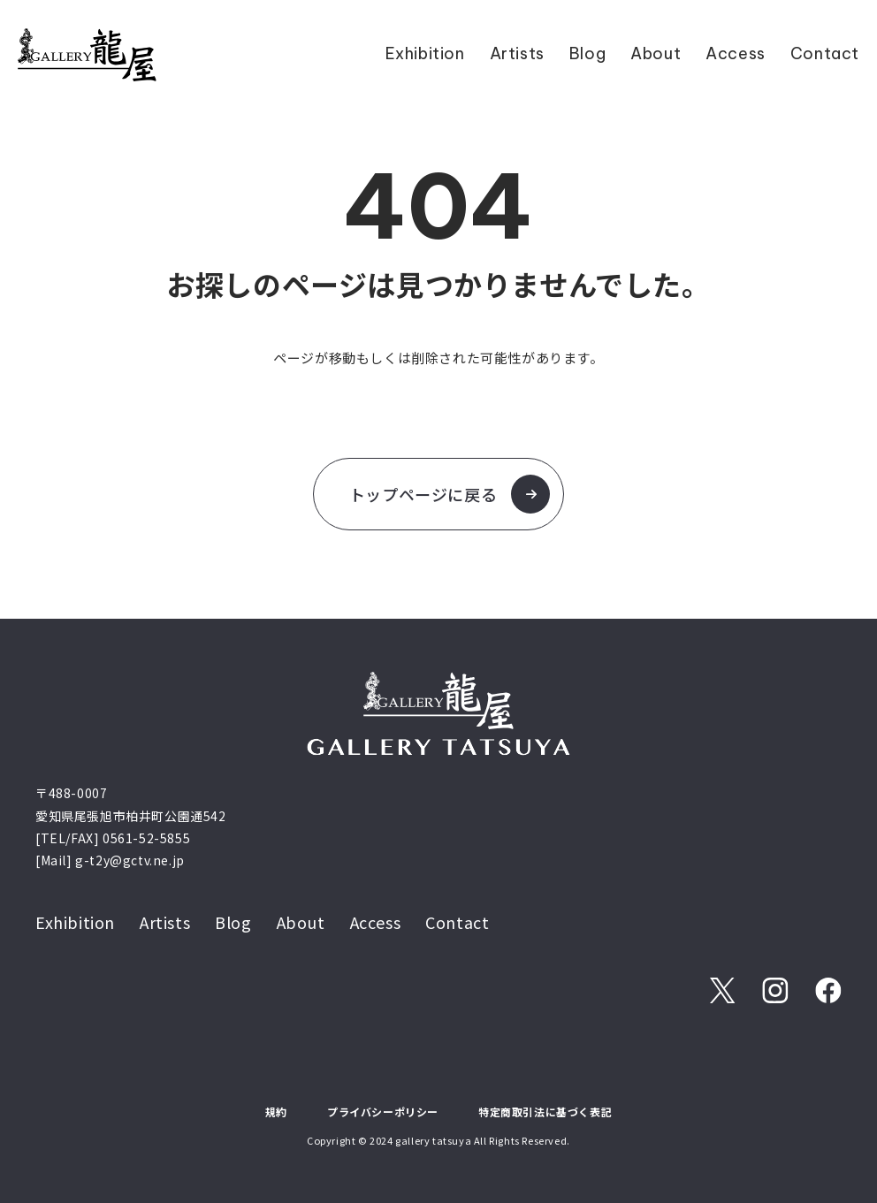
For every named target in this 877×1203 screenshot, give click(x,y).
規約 (276, 1111)
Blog (587, 53)
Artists (517, 53)
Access (735, 53)
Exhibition (425, 53)
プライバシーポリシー (382, 1111)
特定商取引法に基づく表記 (545, 1111)
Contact (824, 53)
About (655, 53)
